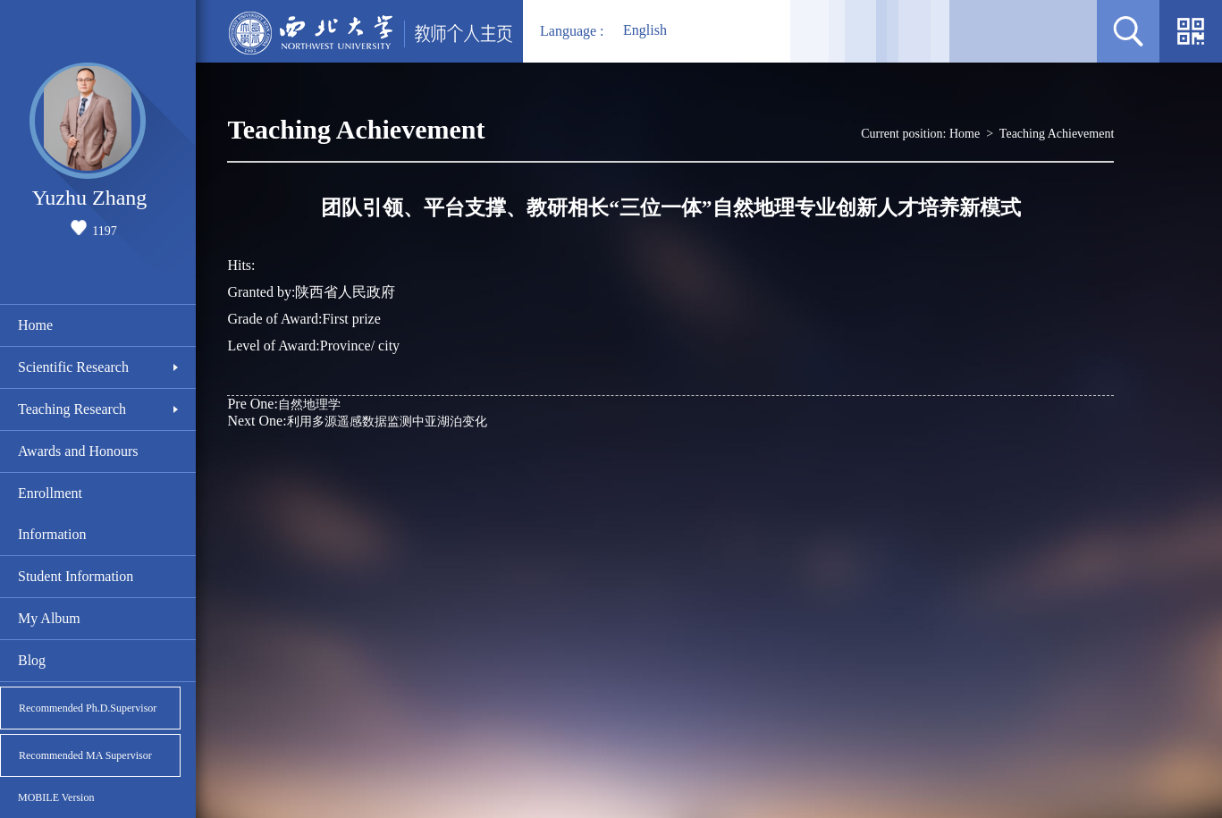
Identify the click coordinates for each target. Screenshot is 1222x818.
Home (35, 325)
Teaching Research (72, 409)
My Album (49, 618)
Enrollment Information (52, 513)
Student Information (75, 576)
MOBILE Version (56, 797)
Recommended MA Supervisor (85, 755)
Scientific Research (73, 367)
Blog (32, 660)
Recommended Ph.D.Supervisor (87, 708)
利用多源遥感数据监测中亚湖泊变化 (356, 420)
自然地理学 (283, 403)
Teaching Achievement (1056, 133)
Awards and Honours (78, 451)
